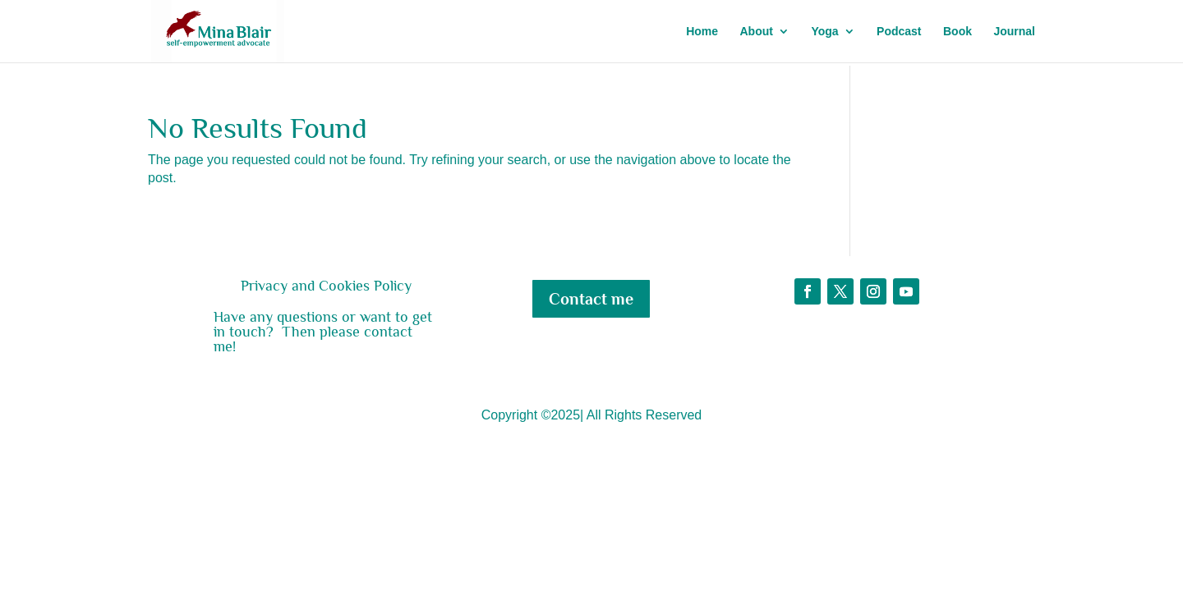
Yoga (824, 31)
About (756, 31)
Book (957, 31)
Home (702, 31)
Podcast (899, 31)
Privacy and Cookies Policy (326, 285)
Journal (1014, 31)
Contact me (591, 299)
